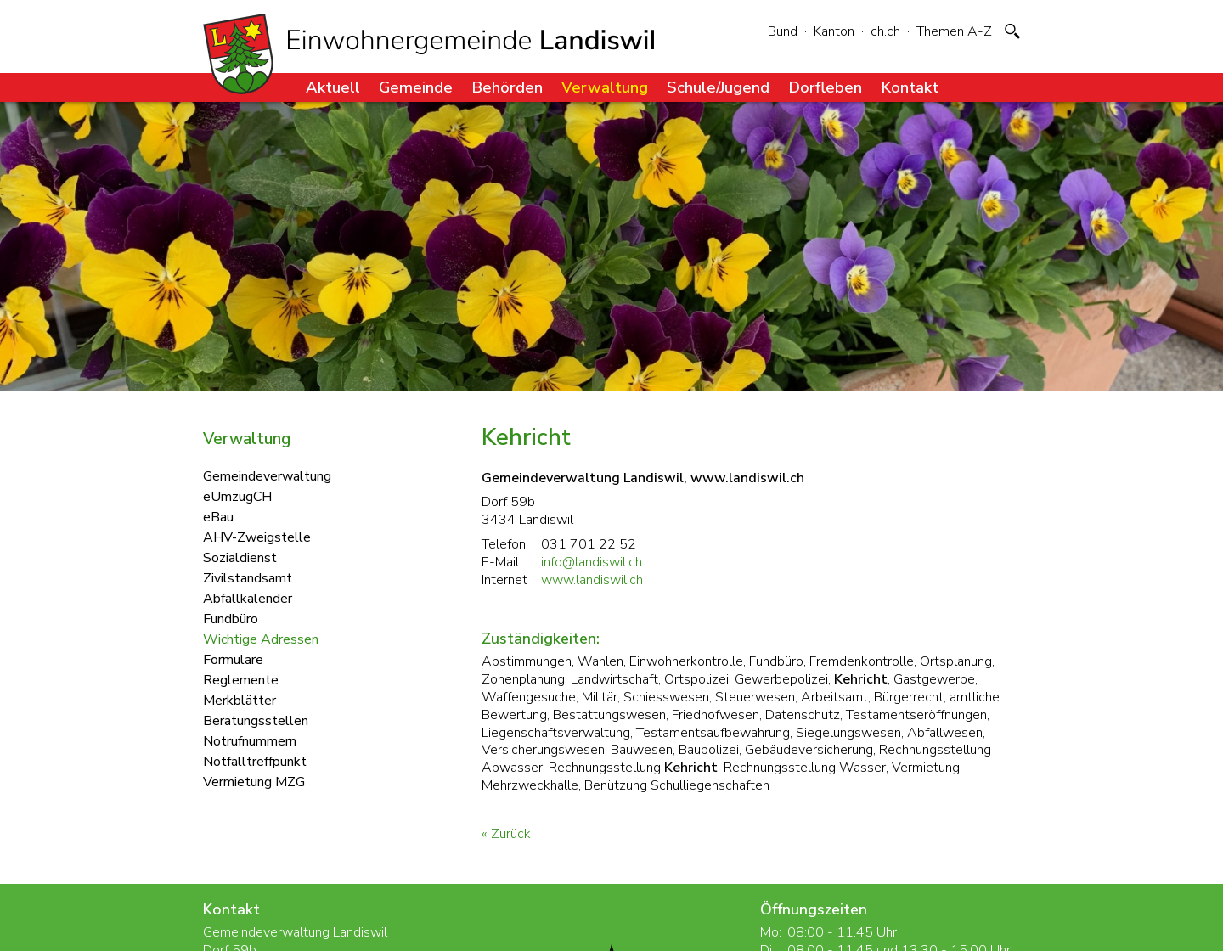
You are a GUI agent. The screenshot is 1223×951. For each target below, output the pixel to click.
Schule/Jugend (718, 87)
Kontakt (909, 87)
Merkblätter (239, 699)
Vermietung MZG (254, 781)
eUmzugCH (237, 496)
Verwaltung (604, 87)
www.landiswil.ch (592, 580)
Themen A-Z (954, 31)
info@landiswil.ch (591, 562)
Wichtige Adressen (260, 638)
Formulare (233, 659)
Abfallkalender (247, 597)
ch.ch (885, 31)
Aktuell (333, 87)
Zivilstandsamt (247, 577)
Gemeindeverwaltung (267, 475)
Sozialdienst (240, 557)
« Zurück (506, 833)
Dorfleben (825, 87)
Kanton (834, 31)
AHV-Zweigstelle (257, 536)
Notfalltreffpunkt (255, 760)
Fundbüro (230, 618)
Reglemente (241, 679)
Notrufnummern (249, 740)
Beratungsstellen (255, 720)
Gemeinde (416, 87)
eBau (218, 516)
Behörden (507, 87)
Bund (782, 31)
